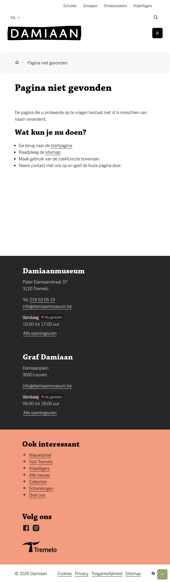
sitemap (52, 152)
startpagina (61, 145)
